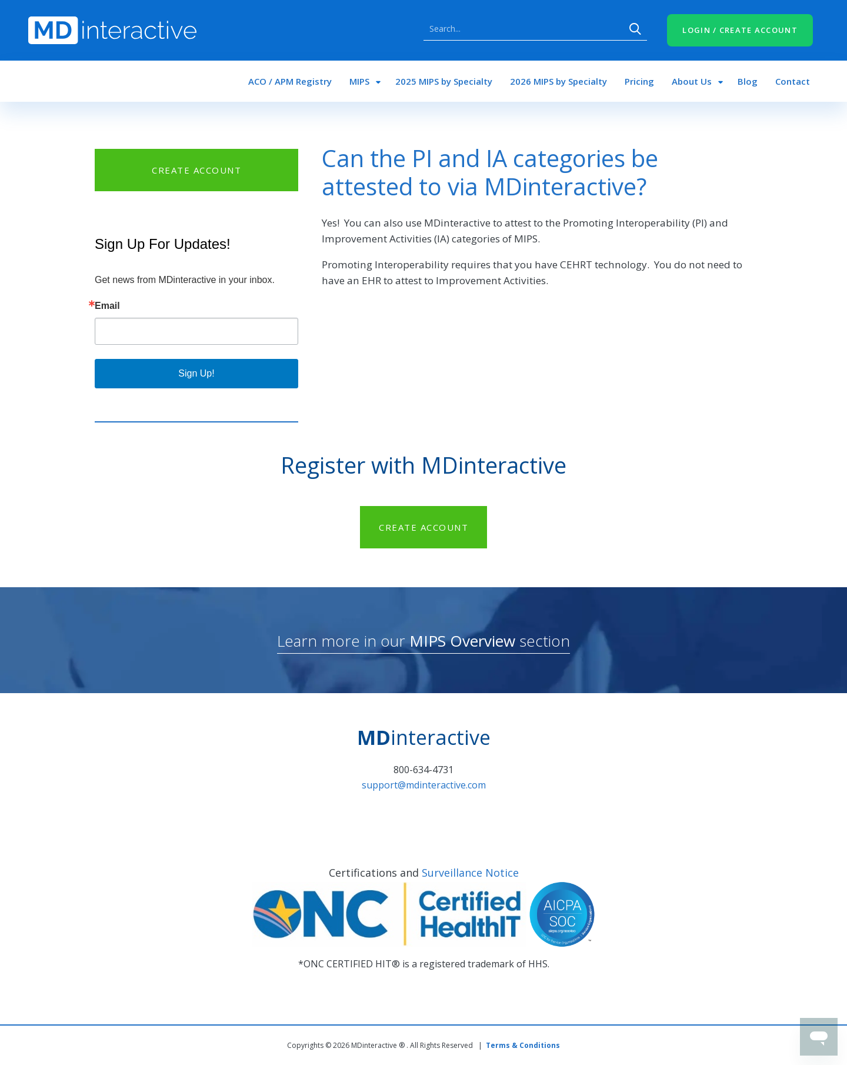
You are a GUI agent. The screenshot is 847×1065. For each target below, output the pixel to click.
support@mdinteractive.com (424, 784)
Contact (792, 81)
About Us (692, 81)
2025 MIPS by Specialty (443, 81)
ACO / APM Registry (290, 81)
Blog (748, 81)
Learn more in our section (423, 640)
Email (107, 306)
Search (635, 29)
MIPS (359, 81)
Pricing (639, 81)
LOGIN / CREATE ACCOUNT (740, 30)
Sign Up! (196, 373)
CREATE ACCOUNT (196, 170)
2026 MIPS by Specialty (558, 81)
